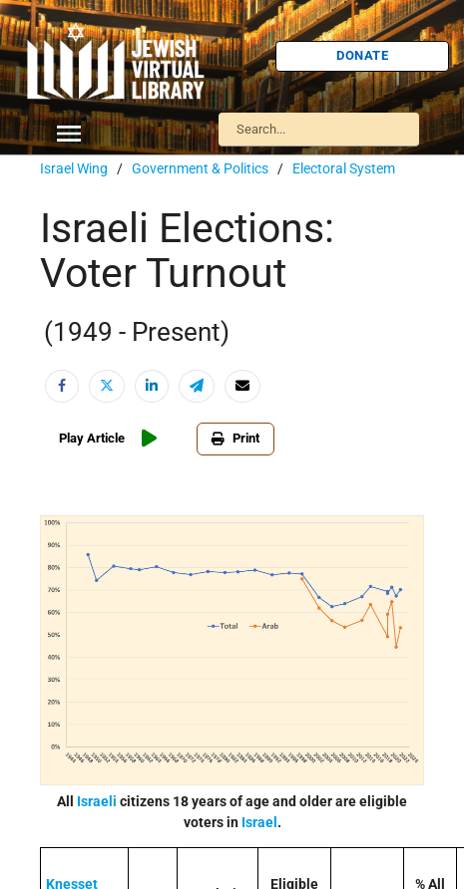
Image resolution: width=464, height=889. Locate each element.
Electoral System (343, 168)
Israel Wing (74, 168)
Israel (259, 822)
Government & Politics (200, 168)
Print (235, 438)
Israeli (97, 801)
